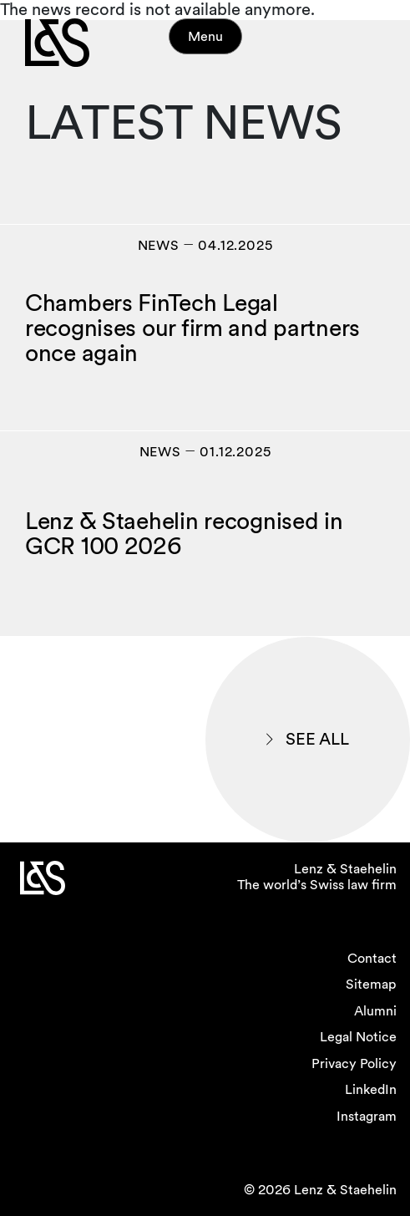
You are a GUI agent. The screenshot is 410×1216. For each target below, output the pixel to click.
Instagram (367, 1116)
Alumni (375, 1011)
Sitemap (371, 984)
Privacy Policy (354, 1063)
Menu (205, 36)
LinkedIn (371, 1089)
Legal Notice (358, 1037)
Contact (372, 958)
